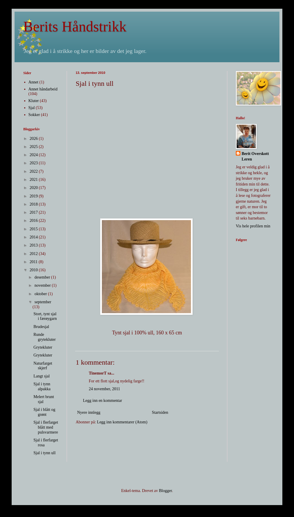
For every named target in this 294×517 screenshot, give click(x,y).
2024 (34, 155)
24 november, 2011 (104, 389)
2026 (34, 138)
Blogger (165, 491)
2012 (34, 254)
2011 (34, 262)
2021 (34, 179)
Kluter (34, 101)
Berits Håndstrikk (74, 26)
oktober (41, 294)
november (43, 285)
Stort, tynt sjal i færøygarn (45, 316)
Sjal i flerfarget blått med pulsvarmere (45, 427)
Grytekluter (42, 347)
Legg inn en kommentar (102, 400)
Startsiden (160, 412)
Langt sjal (41, 376)
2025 (34, 147)
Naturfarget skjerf (42, 365)
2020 (34, 188)
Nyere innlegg (88, 412)
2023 (34, 163)
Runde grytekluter (44, 337)
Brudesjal (41, 327)
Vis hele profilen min (253, 226)
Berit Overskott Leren (255, 156)
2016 (34, 220)
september (42, 302)
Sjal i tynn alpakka (42, 386)
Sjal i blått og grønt (44, 412)
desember (42, 277)
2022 (34, 171)
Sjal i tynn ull (44, 453)
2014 (34, 237)
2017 (34, 212)
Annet (33, 82)
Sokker (34, 115)
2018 (34, 204)
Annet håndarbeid (43, 89)
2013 (34, 245)
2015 (34, 229)
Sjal (32, 108)
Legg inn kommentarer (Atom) (122, 422)
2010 (34, 270)
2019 (34, 196)
